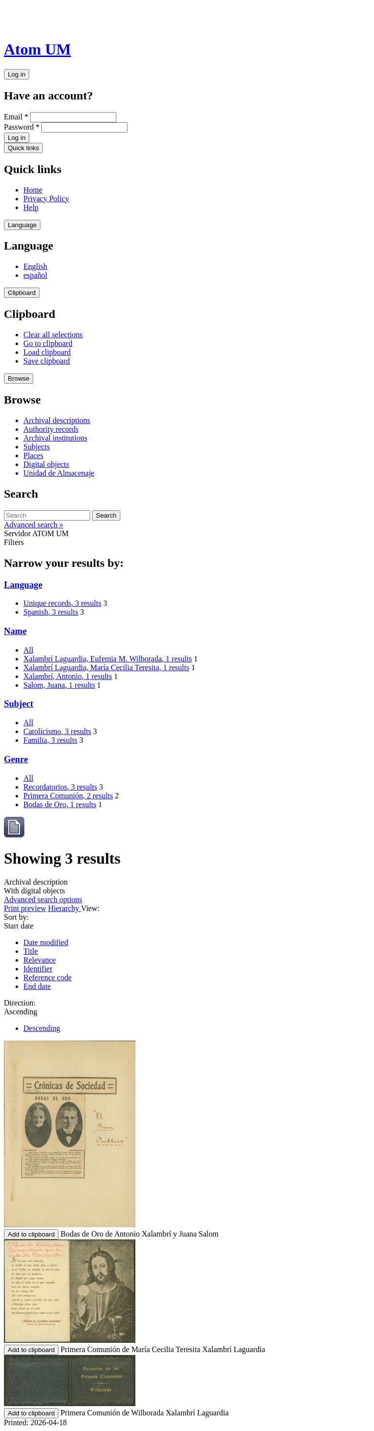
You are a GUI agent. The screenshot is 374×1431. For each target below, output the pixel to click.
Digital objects (46, 464)
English (35, 266)
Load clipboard (47, 352)
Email (16, 117)
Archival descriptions (56, 420)
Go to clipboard (47, 343)
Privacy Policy (46, 198)
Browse (18, 378)
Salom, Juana (59, 685)
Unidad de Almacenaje (58, 473)
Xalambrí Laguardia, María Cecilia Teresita (106, 667)
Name (15, 631)
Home (32, 190)
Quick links (23, 148)
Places (33, 455)
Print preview (25, 908)
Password (21, 127)
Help (30, 207)
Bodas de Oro (59, 804)
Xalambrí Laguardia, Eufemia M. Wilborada (107, 659)
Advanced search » (33, 525)
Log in (16, 74)
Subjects (36, 447)
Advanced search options (43, 899)
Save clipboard (46, 361)
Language (22, 225)
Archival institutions (55, 438)
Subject (18, 703)
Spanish (50, 612)
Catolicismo (57, 731)
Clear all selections (53, 334)
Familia (50, 740)
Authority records (50, 429)
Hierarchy (64, 908)
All (28, 650)
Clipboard (22, 292)
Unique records (62, 603)
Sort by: (16, 917)
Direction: (20, 1003)
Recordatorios (60, 787)
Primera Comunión (68, 796)
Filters (14, 542)
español (35, 275)
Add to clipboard (31, 1234)
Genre (16, 759)
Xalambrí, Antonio (67, 676)
